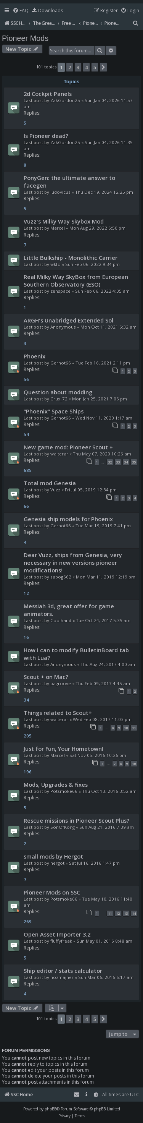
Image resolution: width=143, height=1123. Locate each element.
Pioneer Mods (25, 38)
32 (110, 462)
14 (134, 913)
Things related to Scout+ (58, 712)
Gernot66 (60, 363)
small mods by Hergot (53, 856)
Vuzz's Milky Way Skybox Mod (64, 221)
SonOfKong (62, 827)
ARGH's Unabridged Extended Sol (68, 320)
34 (126, 462)
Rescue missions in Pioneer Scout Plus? (76, 820)
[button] (103, 67)
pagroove (60, 683)
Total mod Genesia (50, 483)
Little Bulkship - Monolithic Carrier (70, 257)
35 (134, 462)
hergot (57, 863)
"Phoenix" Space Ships (54, 411)
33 (118, 462)
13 (126, 913)
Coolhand (60, 620)
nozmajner (62, 977)
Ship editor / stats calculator (63, 970)
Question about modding (58, 392)
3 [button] (78, 67)
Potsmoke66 (63, 791)
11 (134, 727)
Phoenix (34, 356)
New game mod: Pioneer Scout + (68, 447)
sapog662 (60, 577)
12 (118, 913)
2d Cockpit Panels (48, 93)
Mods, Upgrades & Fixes (56, 784)
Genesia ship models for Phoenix (68, 519)
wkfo (55, 264)
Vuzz (55, 490)
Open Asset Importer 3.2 (57, 934)
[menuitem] (21, 11)
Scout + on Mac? (46, 677)
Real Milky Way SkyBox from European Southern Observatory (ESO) (76, 280)
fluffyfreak (61, 941)
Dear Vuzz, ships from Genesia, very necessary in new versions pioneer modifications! (73, 562)
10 (126, 727)
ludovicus (60, 192)
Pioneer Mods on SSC (52, 892)
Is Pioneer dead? (46, 135)
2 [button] (69, 67)
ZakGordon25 (65, 100)
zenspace (60, 291)
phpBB (50, 1109)
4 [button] (86, 67)
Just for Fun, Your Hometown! (63, 748)
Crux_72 (58, 399)
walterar (59, 454)
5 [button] (94, 67)
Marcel (57, 228)
